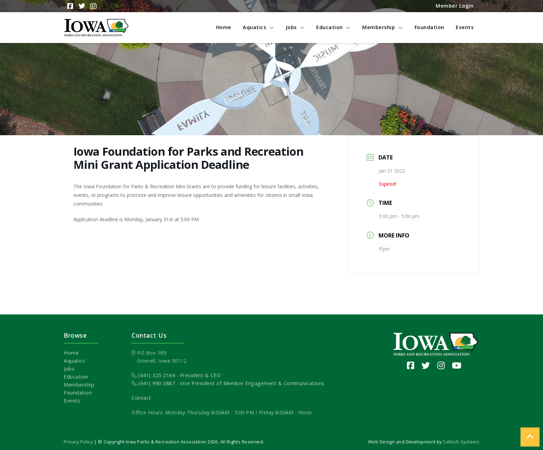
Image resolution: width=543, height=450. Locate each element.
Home (71, 352)
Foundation (78, 392)
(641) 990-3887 (153, 383)
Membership (79, 384)
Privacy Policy (78, 442)
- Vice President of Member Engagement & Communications (249, 383)
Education (76, 376)
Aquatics (74, 360)
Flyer (384, 248)
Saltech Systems (461, 442)
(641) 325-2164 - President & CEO (176, 375)
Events (72, 400)
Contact (141, 398)
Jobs (69, 368)
